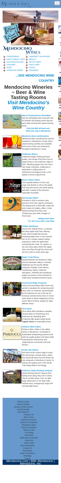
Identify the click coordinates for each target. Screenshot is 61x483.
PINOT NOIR (34, 65)
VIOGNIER (10, 65)
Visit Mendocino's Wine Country (28, 105)
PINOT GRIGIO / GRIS (15, 59)
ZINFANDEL (34, 70)
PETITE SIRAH (35, 62)
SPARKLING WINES (14, 70)
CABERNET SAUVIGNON (39, 56)
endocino (16, 4)
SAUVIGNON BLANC (15, 62)
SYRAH (32, 67)
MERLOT (32, 59)
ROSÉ (9, 67)
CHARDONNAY (12, 56)
